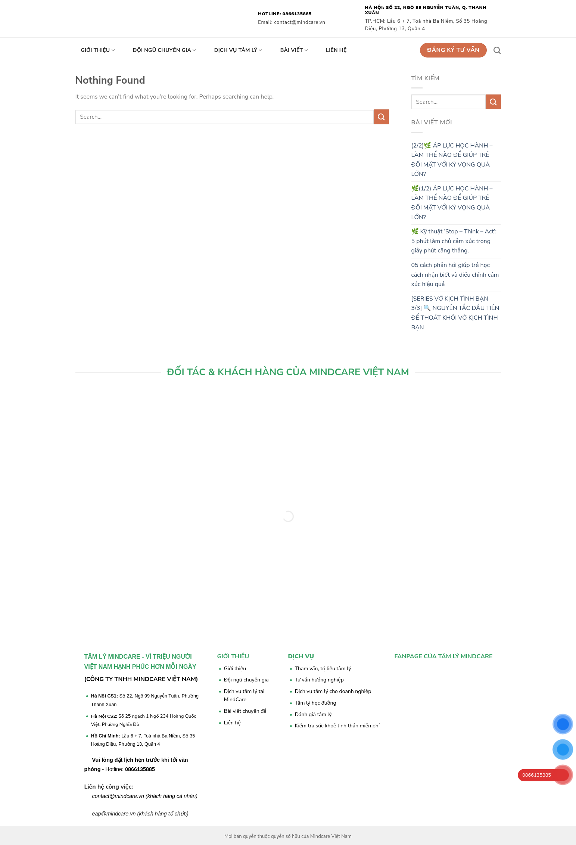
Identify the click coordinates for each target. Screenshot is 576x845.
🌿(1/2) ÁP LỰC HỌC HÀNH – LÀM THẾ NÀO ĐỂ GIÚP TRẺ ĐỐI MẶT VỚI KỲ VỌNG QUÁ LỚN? (452, 202)
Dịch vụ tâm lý (238, 50)
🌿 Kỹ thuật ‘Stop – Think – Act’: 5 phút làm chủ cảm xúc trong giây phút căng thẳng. (454, 241)
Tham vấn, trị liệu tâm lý (323, 668)
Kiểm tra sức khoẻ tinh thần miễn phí (337, 725)
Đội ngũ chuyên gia (164, 50)
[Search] (497, 50)
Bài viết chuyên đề (245, 711)
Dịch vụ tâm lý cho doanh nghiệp (333, 691)
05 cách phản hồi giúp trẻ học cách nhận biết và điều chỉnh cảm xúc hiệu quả (455, 274)
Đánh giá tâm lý (313, 714)
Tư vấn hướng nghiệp (319, 679)
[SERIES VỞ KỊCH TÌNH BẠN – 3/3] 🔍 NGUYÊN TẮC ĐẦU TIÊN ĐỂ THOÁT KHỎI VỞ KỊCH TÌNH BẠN (455, 313)
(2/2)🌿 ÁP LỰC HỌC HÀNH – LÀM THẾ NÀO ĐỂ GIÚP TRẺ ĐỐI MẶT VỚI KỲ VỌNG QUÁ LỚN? (452, 160)
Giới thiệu (98, 50)
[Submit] (381, 116)
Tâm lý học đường (315, 702)
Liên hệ (336, 50)
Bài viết (294, 50)
